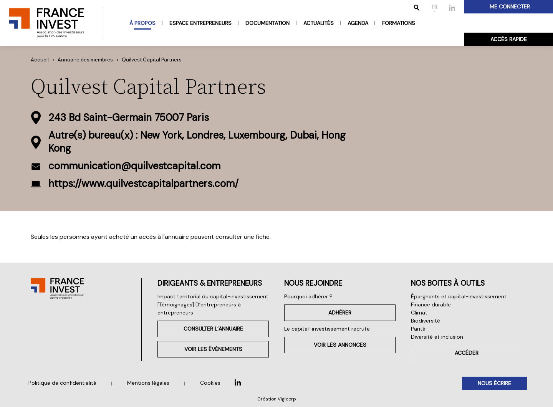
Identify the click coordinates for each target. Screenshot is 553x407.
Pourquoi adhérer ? (308, 296)
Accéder (466, 352)
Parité (418, 328)
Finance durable (431, 304)
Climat (419, 312)
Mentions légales (148, 382)
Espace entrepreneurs (200, 23)
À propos (142, 23)
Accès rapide (508, 39)
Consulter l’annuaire (213, 328)
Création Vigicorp (276, 399)
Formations (398, 23)
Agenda (358, 23)
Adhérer (339, 312)
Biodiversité (425, 320)
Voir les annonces (340, 344)
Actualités (318, 23)
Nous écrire (494, 383)
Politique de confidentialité (62, 382)
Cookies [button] (210, 382)
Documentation (267, 23)
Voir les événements (213, 349)
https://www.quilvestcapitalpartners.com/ (143, 183)
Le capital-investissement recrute (327, 328)
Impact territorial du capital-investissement (212, 296)
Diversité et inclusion (437, 336)
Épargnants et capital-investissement (459, 296)
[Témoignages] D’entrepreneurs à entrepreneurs (199, 308)
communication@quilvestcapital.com (134, 165)
